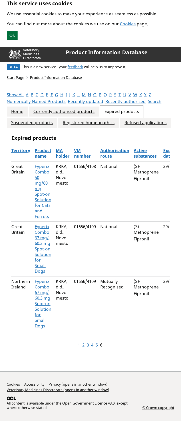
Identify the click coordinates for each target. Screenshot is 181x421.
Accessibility (34, 384)
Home (17, 111)
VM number (82, 153)
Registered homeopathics (89, 122)
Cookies (128, 24)
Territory (20, 150)
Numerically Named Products (36, 101)
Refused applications (146, 122)
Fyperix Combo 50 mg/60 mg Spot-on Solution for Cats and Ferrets (43, 191)
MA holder (63, 153)
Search (154, 101)
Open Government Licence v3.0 (88, 403)
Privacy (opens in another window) (78, 384)
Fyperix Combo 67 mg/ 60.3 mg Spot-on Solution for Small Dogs (43, 249)
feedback (75, 66)
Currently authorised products (64, 111)
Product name (43, 153)
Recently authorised (125, 101)
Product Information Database (106, 52)
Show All (15, 95)
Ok (12, 35)
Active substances (145, 153)
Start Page (15, 77)
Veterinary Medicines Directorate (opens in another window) (58, 389)
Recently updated (85, 101)
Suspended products (32, 122)
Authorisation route (114, 153)
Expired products (122, 111)
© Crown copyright (158, 407)
